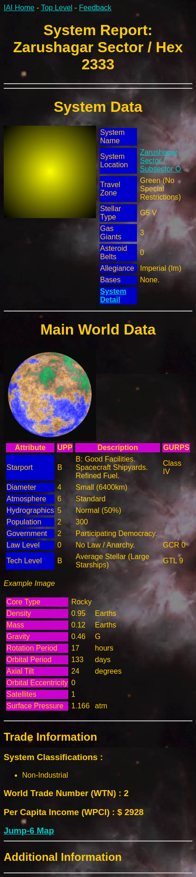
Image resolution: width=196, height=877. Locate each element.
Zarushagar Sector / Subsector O (160, 160)
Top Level (57, 8)
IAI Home (19, 8)
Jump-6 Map (29, 830)
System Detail (113, 295)
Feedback (95, 8)
